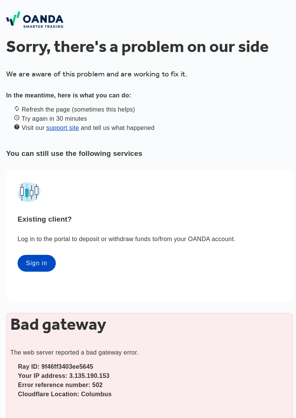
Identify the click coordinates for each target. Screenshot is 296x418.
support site (62, 128)
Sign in (36, 263)
